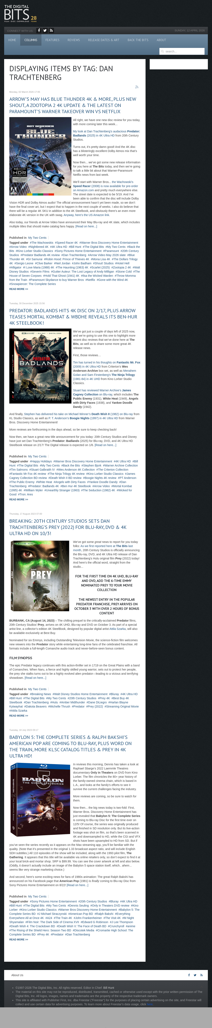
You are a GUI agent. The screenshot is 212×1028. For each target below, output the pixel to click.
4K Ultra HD (59, 246)
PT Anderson (128, 478)
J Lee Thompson (122, 922)
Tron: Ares (26, 494)
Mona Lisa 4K (101, 259)
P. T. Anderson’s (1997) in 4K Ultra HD (83, 418)
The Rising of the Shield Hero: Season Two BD (41, 930)
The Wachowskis (42, 242)
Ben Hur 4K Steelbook (76, 486)
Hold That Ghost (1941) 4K (62, 275)
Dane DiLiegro (97, 702)
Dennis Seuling (79, 905)
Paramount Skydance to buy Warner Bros (57, 279)
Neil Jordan (63, 263)
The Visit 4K (113, 918)
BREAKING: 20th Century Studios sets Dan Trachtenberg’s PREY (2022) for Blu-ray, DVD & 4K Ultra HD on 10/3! (67, 527)
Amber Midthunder (73, 702)
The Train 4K (63, 918)
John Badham (82, 263)
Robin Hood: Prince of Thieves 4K (67, 259)
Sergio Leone (24, 263)
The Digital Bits (94, 246)
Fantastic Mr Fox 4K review (28, 473)
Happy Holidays (41, 461)
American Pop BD (81, 913)
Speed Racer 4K (67, 242)
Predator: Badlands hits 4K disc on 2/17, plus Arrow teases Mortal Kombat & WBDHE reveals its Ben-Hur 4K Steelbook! (73, 316)
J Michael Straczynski (53, 913)
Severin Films (40, 271)
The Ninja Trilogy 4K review (66, 473)
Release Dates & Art (103, 40)
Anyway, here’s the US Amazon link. (87, 215)
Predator (79, 706)
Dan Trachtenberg (74, 255)
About (161, 40)
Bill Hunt (75, 246)
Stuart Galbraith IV (43, 469)
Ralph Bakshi (104, 913)
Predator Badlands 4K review (41, 255)
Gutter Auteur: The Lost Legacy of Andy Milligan (83, 271)
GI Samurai (35, 259)
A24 (49, 918)
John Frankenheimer (88, 918)
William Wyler (34, 490)
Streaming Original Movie (122, 706)
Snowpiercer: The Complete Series (33, 284)
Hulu (55, 702)
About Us (17, 975)
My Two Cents (37, 237)
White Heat (45, 482)
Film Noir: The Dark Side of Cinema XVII (53, 922)
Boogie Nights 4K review (100, 478)
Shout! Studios (104, 263)
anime (131, 926)
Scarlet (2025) (101, 267)
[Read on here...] (86, 226)
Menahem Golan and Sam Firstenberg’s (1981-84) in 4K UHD (104, 375)
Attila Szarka (118, 628)
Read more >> (18, 289)
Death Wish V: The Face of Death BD (82, 926)
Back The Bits (138, 40)
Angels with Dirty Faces (70, 482)
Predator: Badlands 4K (44, 486)
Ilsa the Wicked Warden (98, 275)
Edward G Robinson (95, 922)
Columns (30, 40)
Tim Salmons (19, 469)
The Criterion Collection (113, 469)
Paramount (112, 251)
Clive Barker (44, 263)
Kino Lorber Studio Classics (35, 251)
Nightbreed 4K (39, 246)
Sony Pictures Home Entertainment (79, 251)
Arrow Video (19, 246)
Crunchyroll (117, 926)
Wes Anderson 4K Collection (76, 469)
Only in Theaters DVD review (110, 905)
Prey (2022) (95, 706)
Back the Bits (71, 465)
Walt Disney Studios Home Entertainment (80, 694)
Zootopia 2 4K (122, 267)
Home (12, 40)
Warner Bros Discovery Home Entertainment (109, 242)
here (150, 1004)
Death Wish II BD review (66, 478)
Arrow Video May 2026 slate (107, 255)
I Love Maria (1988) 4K (39, 267)
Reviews (74, 40)
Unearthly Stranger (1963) (63, 490)
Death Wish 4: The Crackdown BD (33, 926)
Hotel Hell (123, 263)
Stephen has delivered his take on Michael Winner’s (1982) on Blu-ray (78, 414)
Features (52, 40)
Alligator (16, 267)
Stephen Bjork (92, 465)
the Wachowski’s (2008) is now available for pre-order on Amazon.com (105, 186)
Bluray (115, 694)
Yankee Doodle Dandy (103, 482)
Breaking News (41, 694)
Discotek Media (84, 930)
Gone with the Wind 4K (113, 279)
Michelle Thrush (60, 706)
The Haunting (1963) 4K (72, 267)
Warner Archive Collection (121, 465)
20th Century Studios (82, 698)
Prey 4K (105, 698)
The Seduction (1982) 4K (99, 490)
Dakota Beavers (36, 706)
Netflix (91, 279)
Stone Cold (124, 271)
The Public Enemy (23, 482)
